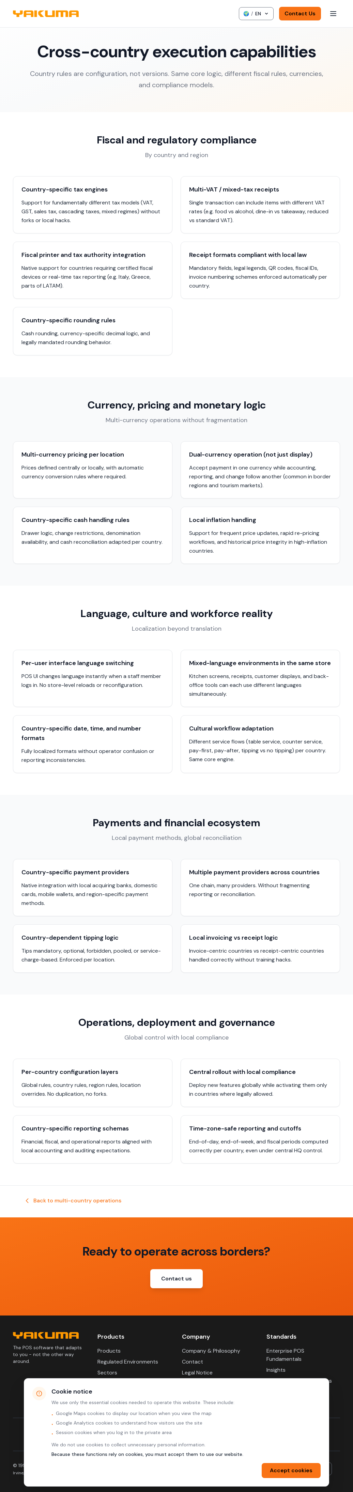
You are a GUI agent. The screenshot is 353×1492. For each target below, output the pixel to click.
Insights (276, 1369)
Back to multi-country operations (72, 1200)
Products (109, 1350)
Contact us (176, 1278)
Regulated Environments (127, 1361)
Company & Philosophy (211, 1350)
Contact (192, 1361)
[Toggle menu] (333, 13)
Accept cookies (291, 1470)
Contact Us (300, 13)
